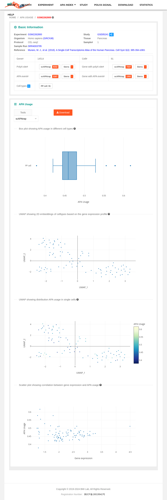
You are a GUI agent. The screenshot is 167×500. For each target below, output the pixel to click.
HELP (11, 14)
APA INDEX (68, 4)
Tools (23, 112)
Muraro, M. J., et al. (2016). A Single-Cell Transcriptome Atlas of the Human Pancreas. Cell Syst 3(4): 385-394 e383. (86, 50)
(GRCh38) (48, 38)
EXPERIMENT (45, 4)
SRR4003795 (35, 46)
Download (63, 112)
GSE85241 (103, 34)
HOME (11, 4)
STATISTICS (146, 4)
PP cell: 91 (46, 86)
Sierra (68, 66)
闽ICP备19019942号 (94, 494)
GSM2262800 (35, 34)
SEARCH (26, 4)
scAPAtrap (50, 66)
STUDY (84, 4)
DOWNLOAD (125, 4)
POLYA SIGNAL (103, 4)
